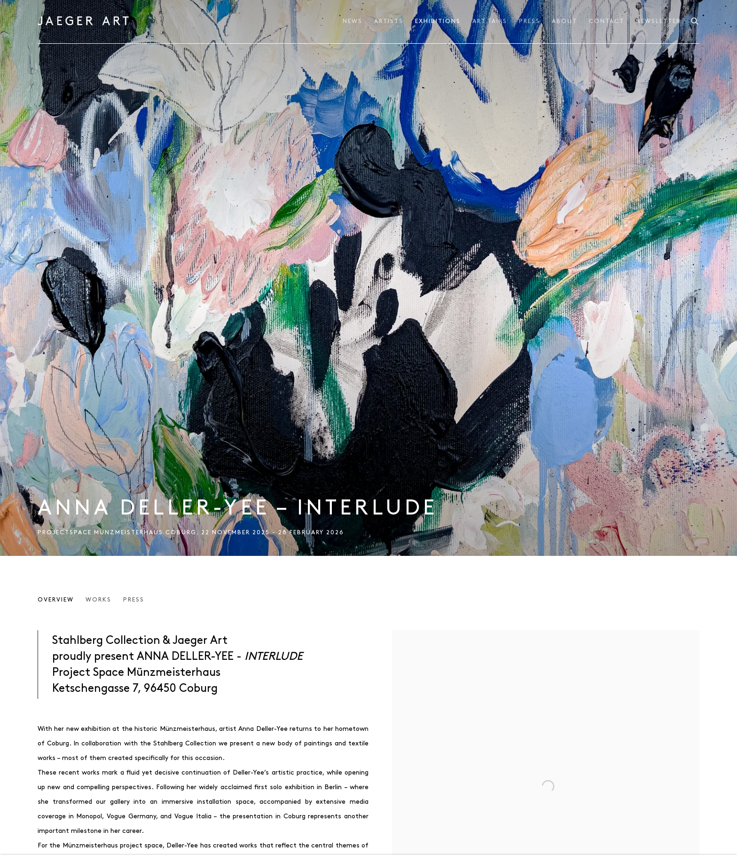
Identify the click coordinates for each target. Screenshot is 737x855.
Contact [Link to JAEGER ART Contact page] (606, 21)
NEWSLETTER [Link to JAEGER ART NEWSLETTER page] (658, 21)
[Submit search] (695, 19)
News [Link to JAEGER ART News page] (352, 21)
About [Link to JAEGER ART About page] (564, 21)
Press (133, 599)
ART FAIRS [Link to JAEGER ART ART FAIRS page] (489, 21)
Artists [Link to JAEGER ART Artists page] (388, 21)
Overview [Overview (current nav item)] (56, 599)
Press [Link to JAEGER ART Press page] (529, 21)
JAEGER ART (85, 21)
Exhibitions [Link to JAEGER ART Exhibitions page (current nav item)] (438, 21)
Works (98, 599)
